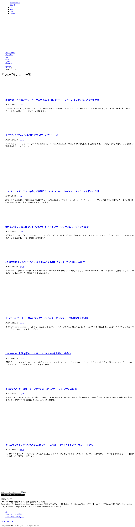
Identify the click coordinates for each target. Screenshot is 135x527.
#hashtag (13, 13)
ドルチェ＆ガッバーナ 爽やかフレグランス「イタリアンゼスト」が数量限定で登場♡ (46, 318)
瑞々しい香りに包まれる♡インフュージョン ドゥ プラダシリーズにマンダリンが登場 (46, 227)
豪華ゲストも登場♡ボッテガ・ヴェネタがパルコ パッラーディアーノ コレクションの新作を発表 (52, 100)
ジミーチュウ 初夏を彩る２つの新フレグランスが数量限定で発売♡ (38, 353)
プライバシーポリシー (14, 517)
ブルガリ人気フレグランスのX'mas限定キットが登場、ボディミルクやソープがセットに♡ (49, 445)
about (7, 512)
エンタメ (13, 5)
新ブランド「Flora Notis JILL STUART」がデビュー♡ (31, 135)
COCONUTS (7, 521)
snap (11, 9)
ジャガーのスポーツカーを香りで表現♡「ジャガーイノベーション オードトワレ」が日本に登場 (52, 191)
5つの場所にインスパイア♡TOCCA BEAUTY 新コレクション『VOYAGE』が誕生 (45, 262)
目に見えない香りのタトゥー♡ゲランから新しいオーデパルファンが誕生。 (42, 389)
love (21, 104)
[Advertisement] (42, 44)
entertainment (15, 3)
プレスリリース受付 (13, 514)
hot (11, 7)
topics (12, 11)
